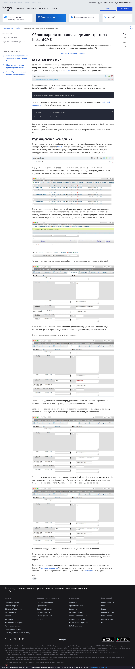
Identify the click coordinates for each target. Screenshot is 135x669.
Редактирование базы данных (14, 42)
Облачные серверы (12, 602)
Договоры (73, 609)
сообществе (89, 570)
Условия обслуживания (65, 654)
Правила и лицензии (76, 606)
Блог (103, 606)
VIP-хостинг (9, 619)
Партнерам (27, 2)
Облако (20, 8)
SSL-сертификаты (43, 612)
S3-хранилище (10, 612)
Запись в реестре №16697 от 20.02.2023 (104, 652)
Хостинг (31, 8)
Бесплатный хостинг (44, 609)
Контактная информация (78, 622)
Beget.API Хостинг (107, 616)
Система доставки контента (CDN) (17, 633)
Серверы (54, 8)
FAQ (102, 622)
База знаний (37, 3)
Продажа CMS (42, 606)
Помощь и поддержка (49, 568)
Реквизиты (73, 602)
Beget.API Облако (107, 619)
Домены (43, 8)
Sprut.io (40, 619)
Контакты (59, 589)
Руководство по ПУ (108, 602)
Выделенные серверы (13, 629)
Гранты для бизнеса (15, 2)
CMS (34, 578)
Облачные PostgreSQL (13, 609)
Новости (5, 2)
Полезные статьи (8, 28)
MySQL (60, 147)
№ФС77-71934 (107, 646)
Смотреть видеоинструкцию (73, 53)
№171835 (72, 646)
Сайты (18, 28)
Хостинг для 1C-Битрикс (14, 622)
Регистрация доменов (13, 626)
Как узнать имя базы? (10, 37)
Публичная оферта (76, 612)
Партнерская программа (76, 589)
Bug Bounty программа (77, 619)
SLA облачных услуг (76, 626)
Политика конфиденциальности (46, 654)
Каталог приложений (45, 602)
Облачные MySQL (11, 606)
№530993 (49, 646)
